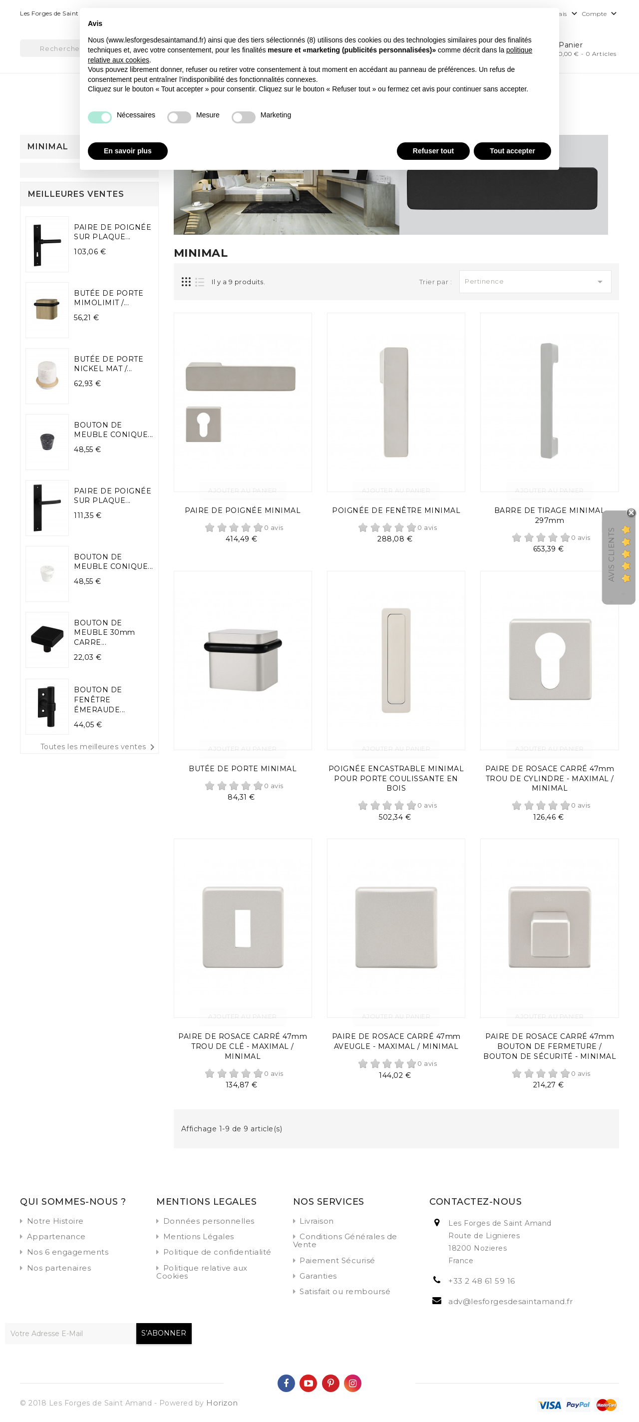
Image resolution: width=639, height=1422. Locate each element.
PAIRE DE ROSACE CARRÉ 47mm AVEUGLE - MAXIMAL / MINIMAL (396, 1041)
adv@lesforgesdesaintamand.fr (510, 1301)
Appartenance (56, 1236)
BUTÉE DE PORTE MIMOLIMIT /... (108, 298)
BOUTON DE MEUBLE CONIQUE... (113, 430)
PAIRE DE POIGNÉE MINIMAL (243, 510)
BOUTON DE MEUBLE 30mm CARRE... (104, 632)
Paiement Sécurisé (337, 1260)
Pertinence (535, 282)
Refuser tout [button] (433, 151)
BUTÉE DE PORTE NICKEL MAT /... (108, 364)
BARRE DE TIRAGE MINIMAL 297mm (550, 515)
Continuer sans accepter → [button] (506, 20)
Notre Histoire (55, 1221)
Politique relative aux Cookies (202, 1272)
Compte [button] (601, 14)
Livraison (317, 1221)
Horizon (222, 1403)
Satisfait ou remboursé (345, 1291)
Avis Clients (611, 554)
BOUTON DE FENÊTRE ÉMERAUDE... (99, 699)
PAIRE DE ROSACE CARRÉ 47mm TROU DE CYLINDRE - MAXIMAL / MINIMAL (549, 778)
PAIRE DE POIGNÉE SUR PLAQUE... (112, 232)
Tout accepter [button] (512, 151)
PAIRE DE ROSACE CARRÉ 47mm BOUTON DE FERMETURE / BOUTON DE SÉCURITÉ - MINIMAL (549, 1046)
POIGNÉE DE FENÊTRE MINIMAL (396, 510)
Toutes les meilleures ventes (99, 747)
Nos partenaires (59, 1268)
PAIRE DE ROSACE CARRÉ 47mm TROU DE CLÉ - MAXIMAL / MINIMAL (242, 1046)
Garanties (318, 1276)
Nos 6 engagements (68, 1252)
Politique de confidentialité (217, 1252)
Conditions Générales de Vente (345, 1240)
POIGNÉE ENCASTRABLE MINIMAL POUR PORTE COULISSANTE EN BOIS (396, 778)
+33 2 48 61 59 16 (481, 1281)
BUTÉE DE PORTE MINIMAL (243, 768)
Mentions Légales (198, 1236)
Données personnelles (209, 1221)
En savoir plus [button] (128, 151)
